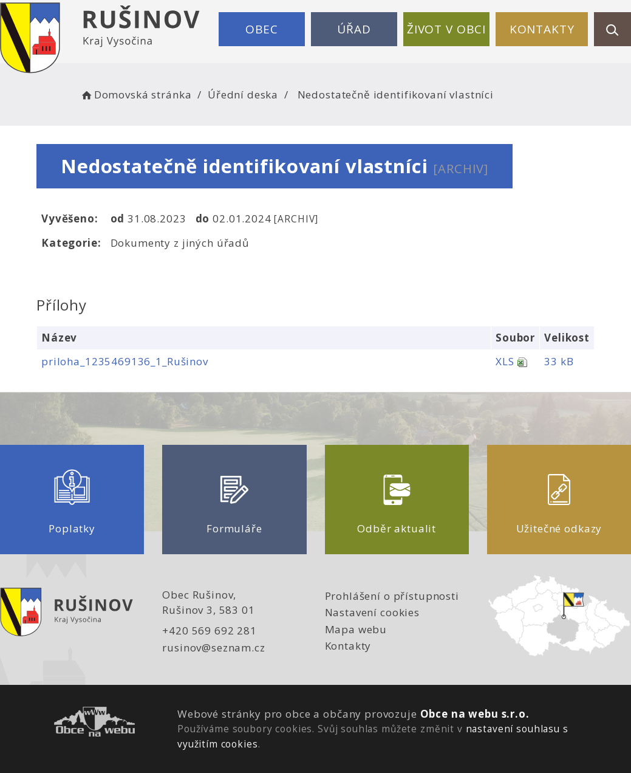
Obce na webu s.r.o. (475, 714)
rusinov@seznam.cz (213, 647)
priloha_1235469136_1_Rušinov (124, 361)
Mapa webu (356, 629)
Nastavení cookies (372, 612)
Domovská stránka (135, 94)
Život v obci (446, 29)
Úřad (353, 29)
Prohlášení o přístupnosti (392, 596)
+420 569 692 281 (209, 630)
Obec (261, 29)
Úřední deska (243, 94)
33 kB (558, 361)
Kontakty (542, 29)
